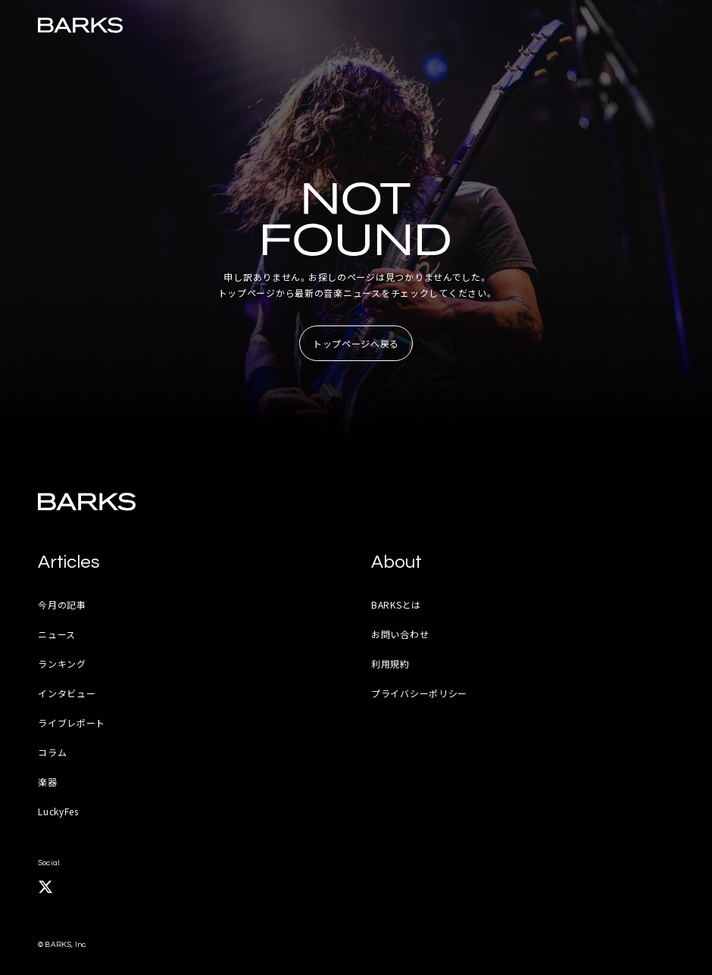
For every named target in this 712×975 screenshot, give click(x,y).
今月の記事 (62, 604)
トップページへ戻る (356, 343)
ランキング (62, 663)
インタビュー (66, 693)
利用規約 (390, 663)
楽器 (47, 781)
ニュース (57, 634)
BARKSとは (396, 604)
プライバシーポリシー (419, 693)
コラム (52, 752)
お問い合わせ (400, 634)
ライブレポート (71, 722)
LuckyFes (58, 811)
